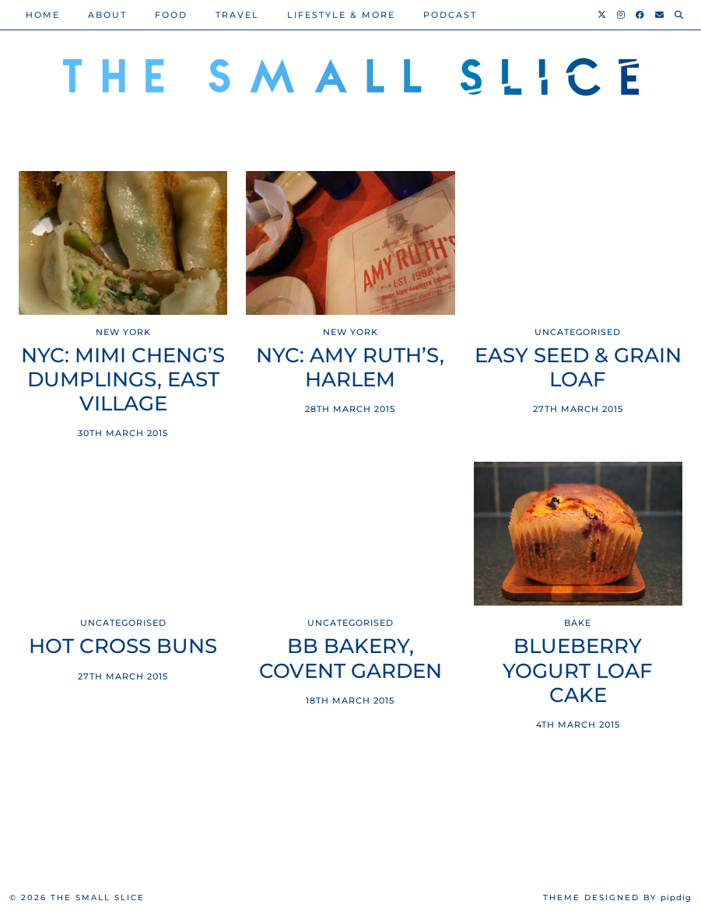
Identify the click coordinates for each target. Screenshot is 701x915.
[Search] (680, 15)
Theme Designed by (617, 897)
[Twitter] (603, 15)
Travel (237, 14)
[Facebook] (641, 15)
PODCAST (450, 14)
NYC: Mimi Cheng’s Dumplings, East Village (123, 380)
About (107, 14)
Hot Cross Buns (123, 646)
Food (171, 14)
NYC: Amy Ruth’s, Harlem (350, 368)
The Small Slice (98, 897)
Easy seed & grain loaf (578, 368)
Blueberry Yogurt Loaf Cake (578, 670)
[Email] (660, 15)
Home (43, 14)
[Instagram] (621, 15)
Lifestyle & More (341, 14)
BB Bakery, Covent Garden (350, 658)
